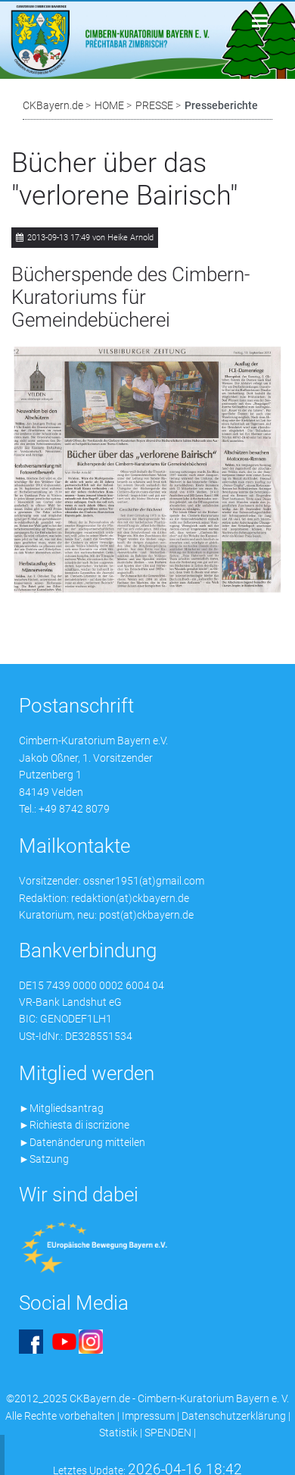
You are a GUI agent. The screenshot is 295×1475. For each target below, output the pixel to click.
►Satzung (44, 1159)
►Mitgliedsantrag (61, 1108)
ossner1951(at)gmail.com (143, 881)
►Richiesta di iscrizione (74, 1125)
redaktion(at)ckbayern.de (130, 898)
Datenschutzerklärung (234, 1416)
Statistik (118, 1432)
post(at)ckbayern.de (146, 915)
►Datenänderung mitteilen (82, 1142)
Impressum (148, 1416)
